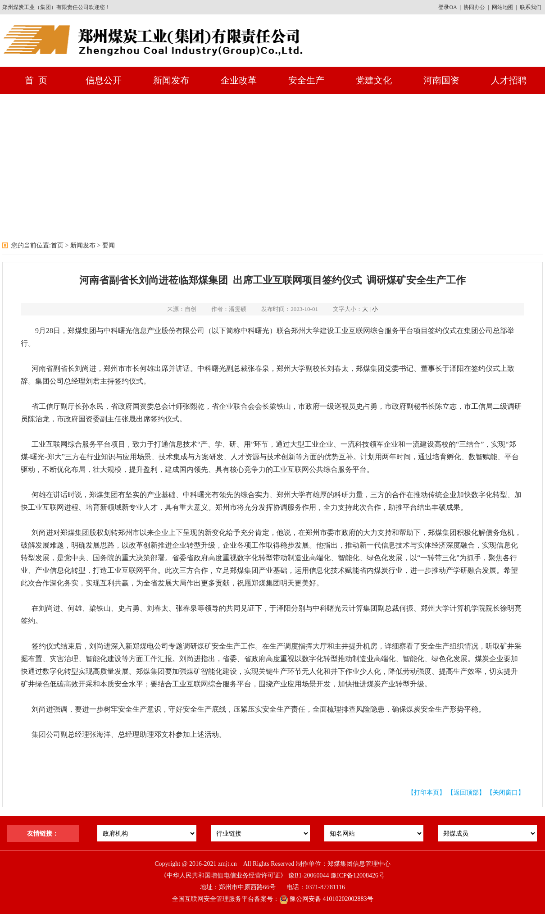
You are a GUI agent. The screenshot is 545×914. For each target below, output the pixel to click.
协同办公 (474, 7)
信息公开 (104, 80)
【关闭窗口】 (505, 792)
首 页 (36, 80)
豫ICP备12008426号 (358, 875)
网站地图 (502, 7)
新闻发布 (171, 80)
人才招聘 (509, 80)
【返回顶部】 (466, 792)
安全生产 (306, 80)
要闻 (108, 245)
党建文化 (374, 80)
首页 (57, 245)
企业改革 (239, 80)
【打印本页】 (426, 792)
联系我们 (530, 7)
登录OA (447, 7)
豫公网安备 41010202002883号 (326, 899)
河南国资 (441, 80)
